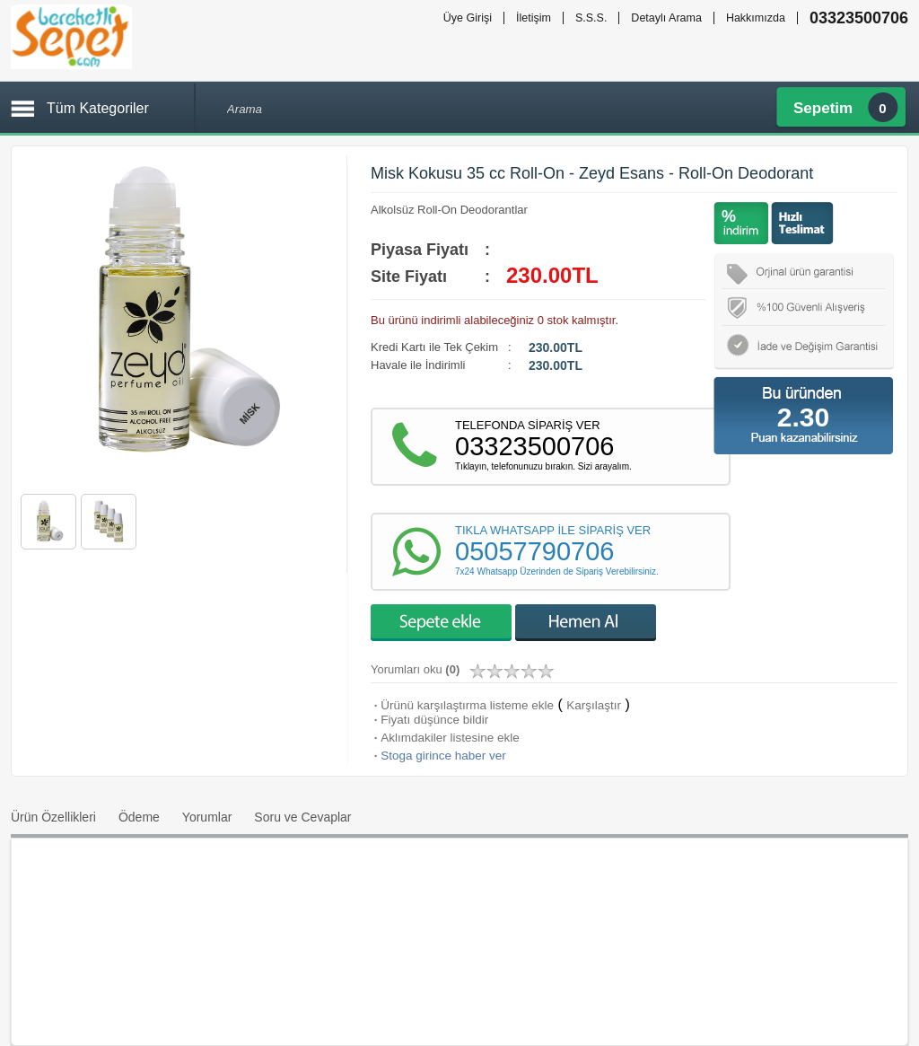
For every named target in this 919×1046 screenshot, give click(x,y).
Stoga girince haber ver (438, 755)
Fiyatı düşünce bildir (429, 719)
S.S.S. (591, 18)
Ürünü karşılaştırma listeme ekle (462, 705)
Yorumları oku (415, 669)
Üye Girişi (467, 18)
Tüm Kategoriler (98, 108)
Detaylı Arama (666, 18)
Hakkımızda (755, 18)
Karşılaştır (593, 705)
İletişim (533, 18)
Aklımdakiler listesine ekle (445, 737)
